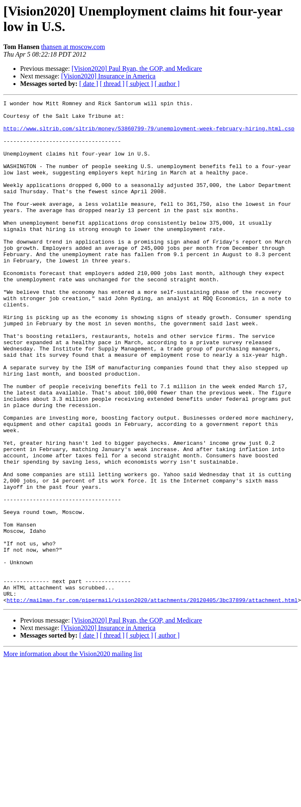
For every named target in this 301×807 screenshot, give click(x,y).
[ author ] (167, 83)
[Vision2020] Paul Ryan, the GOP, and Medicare (137, 68)
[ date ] (88, 83)
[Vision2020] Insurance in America (108, 76)
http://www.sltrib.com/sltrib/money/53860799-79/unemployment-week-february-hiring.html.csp (148, 134)
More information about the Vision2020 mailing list (72, 746)
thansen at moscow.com (73, 46)
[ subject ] (139, 83)
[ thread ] (112, 83)
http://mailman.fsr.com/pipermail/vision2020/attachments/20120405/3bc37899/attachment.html (152, 693)
